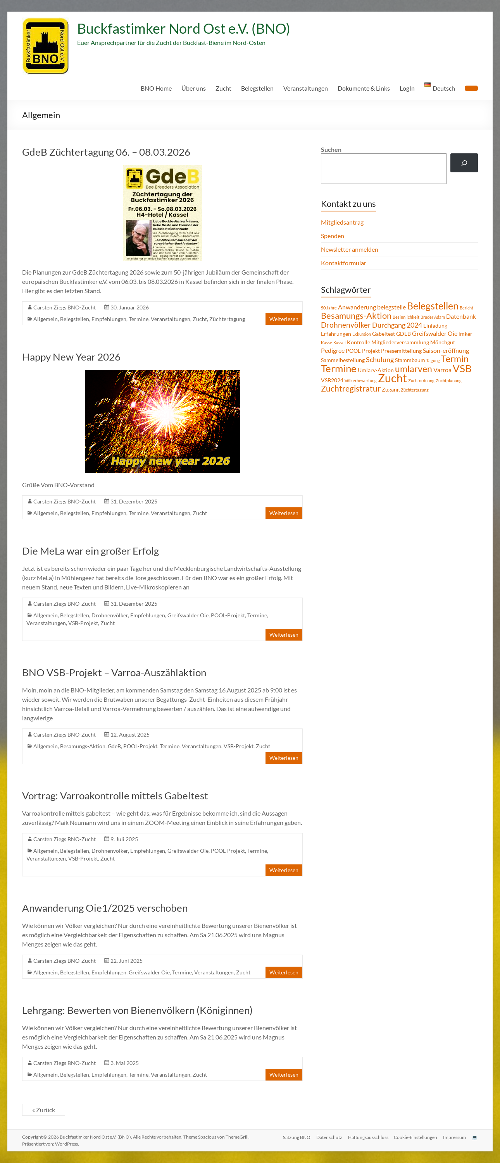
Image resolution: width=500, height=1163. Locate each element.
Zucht (223, 88)
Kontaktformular (343, 262)
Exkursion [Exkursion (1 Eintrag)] (361, 334)
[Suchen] (464, 162)
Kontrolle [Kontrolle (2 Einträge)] (358, 342)
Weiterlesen (283, 319)
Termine (138, 319)
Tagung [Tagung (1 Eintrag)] (433, 360)
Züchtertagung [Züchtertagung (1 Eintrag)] (415, 389)
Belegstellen (257, 88)
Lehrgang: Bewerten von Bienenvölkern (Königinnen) (137, 1010)
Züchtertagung (227, 319)
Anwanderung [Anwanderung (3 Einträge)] (357, 307)
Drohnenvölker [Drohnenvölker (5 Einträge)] (346, 324)
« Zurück (43, 1109)
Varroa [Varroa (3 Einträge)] (442, 369)
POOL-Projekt (228, 615)
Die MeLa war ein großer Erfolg (90, 551)
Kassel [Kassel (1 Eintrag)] (339, 342)
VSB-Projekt (83, 623)
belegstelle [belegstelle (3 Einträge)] (391, 307)
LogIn (407, 88)
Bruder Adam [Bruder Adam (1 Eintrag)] (433, 317)
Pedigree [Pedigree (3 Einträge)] (333, 350)
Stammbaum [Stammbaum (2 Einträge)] (410, 360)
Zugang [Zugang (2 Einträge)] (391, 389)
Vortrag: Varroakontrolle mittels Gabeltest (115, 795)
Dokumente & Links (364, 88)
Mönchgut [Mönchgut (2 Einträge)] (442, 342)
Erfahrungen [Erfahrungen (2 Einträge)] (336, 333)
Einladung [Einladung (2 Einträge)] (435, 325)
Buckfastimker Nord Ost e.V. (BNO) (183, 28)
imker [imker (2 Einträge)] (465, 333)
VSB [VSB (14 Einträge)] (462, 368)
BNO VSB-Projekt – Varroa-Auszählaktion (114, 672)
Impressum (454, 1137)
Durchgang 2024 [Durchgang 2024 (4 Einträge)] (397, 325)
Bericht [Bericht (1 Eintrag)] (466, 307)
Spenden (332, 235)
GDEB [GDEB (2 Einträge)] (403, 333)
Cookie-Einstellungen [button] (415, 1137)
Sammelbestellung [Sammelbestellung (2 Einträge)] (343, 360)
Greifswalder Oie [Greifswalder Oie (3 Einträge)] (434, 333)
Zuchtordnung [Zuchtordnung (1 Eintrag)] (421, 380)
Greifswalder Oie (188, 615)
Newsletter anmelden (349, 249)
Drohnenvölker (109, 615)
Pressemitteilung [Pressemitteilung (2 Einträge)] (401, 350)
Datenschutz (328, 1137)
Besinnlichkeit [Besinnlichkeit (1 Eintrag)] (406, 317)
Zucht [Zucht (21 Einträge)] (392, 378)
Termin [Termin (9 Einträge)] (455, 358)
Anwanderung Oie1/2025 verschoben (105, 908)
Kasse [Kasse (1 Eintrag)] (326, 342)
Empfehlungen (108, 319)
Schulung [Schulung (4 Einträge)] (380, 359)
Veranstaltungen (305, 88)
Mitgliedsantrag (342, 222)
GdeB (114, 746)
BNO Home (156, 88)
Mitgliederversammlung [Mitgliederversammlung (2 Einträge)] (400, 342)
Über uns (193, 88)
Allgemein (45, 319)
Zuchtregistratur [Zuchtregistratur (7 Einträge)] (351, 388)
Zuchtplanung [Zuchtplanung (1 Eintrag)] (449, 380)
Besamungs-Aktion (82, 746)
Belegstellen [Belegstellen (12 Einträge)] (433, 305)
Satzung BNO (295, 1137)
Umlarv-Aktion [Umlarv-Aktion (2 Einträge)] (376, 370)
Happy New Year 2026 (71, 356)
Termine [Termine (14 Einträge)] (339, 368)
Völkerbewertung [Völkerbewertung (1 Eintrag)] (361, 380)
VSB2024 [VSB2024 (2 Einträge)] (332, 380)
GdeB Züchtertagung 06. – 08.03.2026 (106, 152)
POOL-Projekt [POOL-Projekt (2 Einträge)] (363, 350)
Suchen (331, 149)
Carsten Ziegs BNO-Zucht (64, 307)
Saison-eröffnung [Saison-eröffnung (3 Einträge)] (446, 350)
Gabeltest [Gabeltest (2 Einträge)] (383, 333)
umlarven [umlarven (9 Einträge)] (413, 368)
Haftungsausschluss (367, 1137)
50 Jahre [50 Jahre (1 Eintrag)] (329, 307)
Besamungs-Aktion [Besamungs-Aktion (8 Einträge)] (356, 315)
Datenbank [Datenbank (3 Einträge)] (461, 316)
